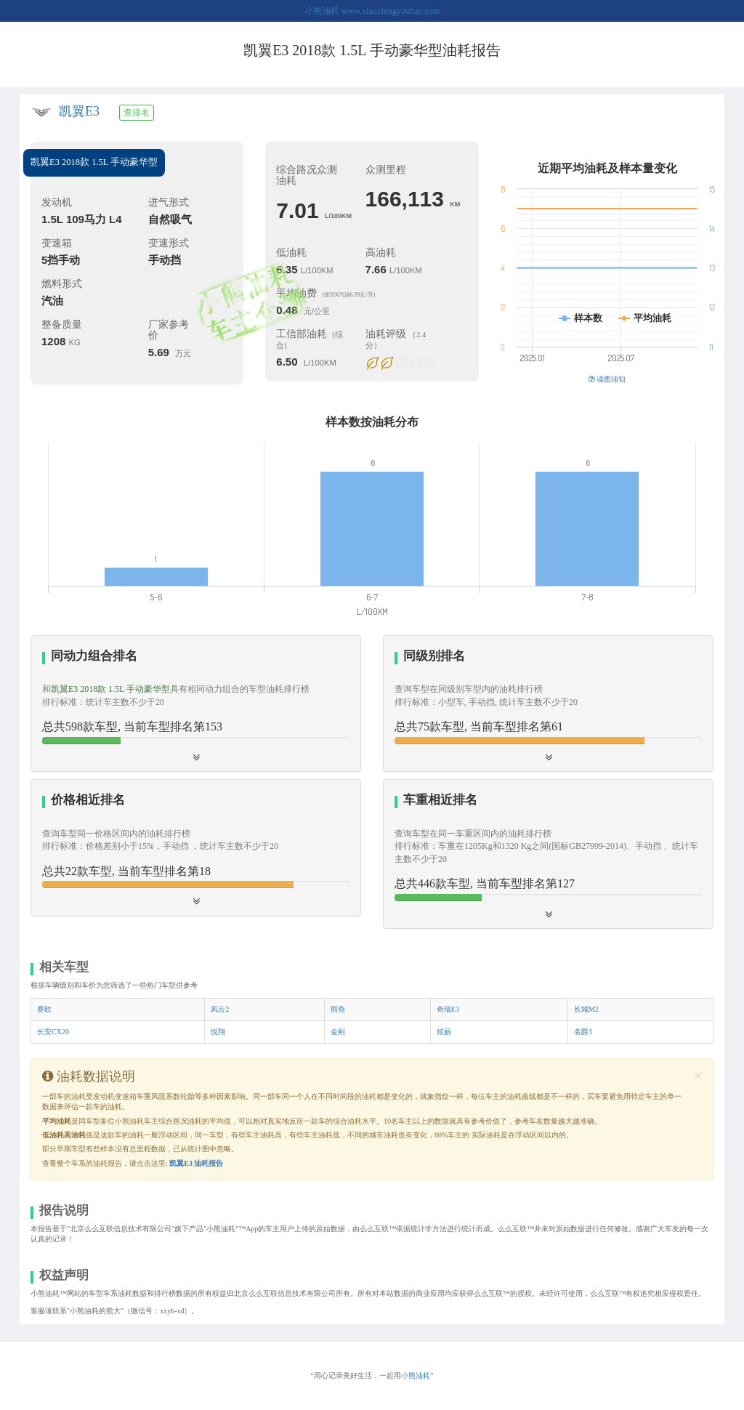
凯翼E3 (79, 111)
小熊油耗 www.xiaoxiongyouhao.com (372, 11)
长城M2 (586, 1009)
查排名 (137, 113)
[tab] (195, 704)
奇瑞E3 (448, 1009)
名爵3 (583, 1032)
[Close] (698, 1076)
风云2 (220, 1009)
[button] (548, 703)
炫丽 (444, 1032)
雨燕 (338, 1009)
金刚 (338, 1032)
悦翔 (218, 1032)
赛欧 (44, 1009)
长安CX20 (53, 1032)
